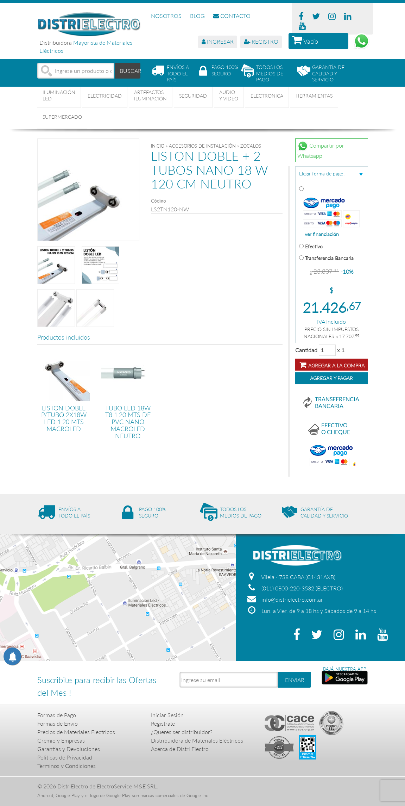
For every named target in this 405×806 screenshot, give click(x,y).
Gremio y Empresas (61, 740)
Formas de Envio (57, 723)
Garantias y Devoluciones (68, 748)
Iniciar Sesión (167, 715)
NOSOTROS (166, 15)
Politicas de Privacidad (64, 757)
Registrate (163, 723)
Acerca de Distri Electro (180, 748)
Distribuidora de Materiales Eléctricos (197, 740)
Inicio (157, 146)
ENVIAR (294, 679)
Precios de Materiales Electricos (76, 731)
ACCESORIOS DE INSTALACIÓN (202, 146)
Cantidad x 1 (319, 350)
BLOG (197, 15)
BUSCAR (130, 70)
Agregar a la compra (332, 364)
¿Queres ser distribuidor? (182, 731)
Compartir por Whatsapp (320, 150)
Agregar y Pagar (331, 378)
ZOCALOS (250, 146)
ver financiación (322, 234)
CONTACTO (232, 15)
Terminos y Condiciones (66, 765)
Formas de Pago (56, 715)
